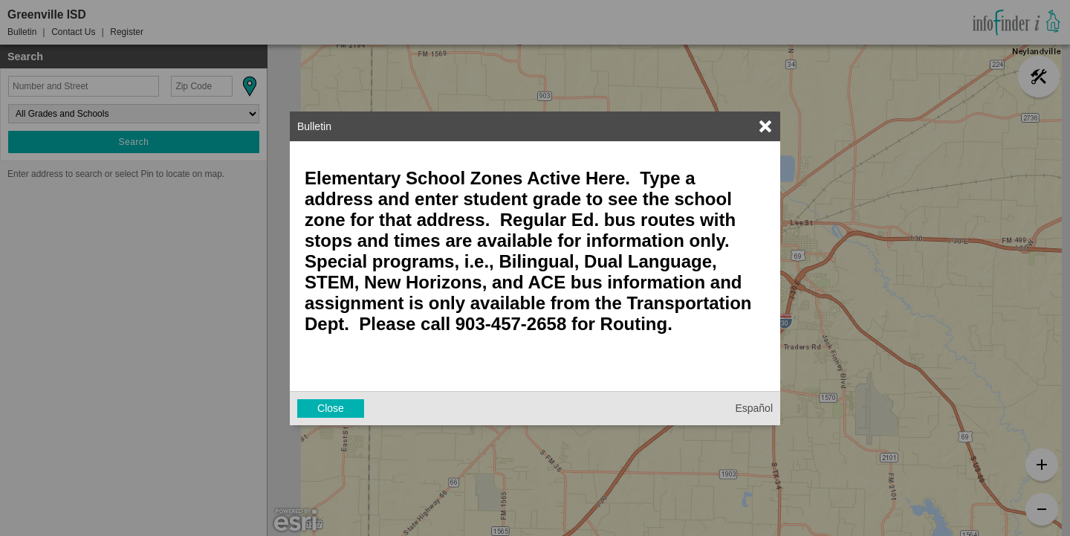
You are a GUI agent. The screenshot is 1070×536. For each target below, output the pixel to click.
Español (754, 408)
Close (330, 408)
